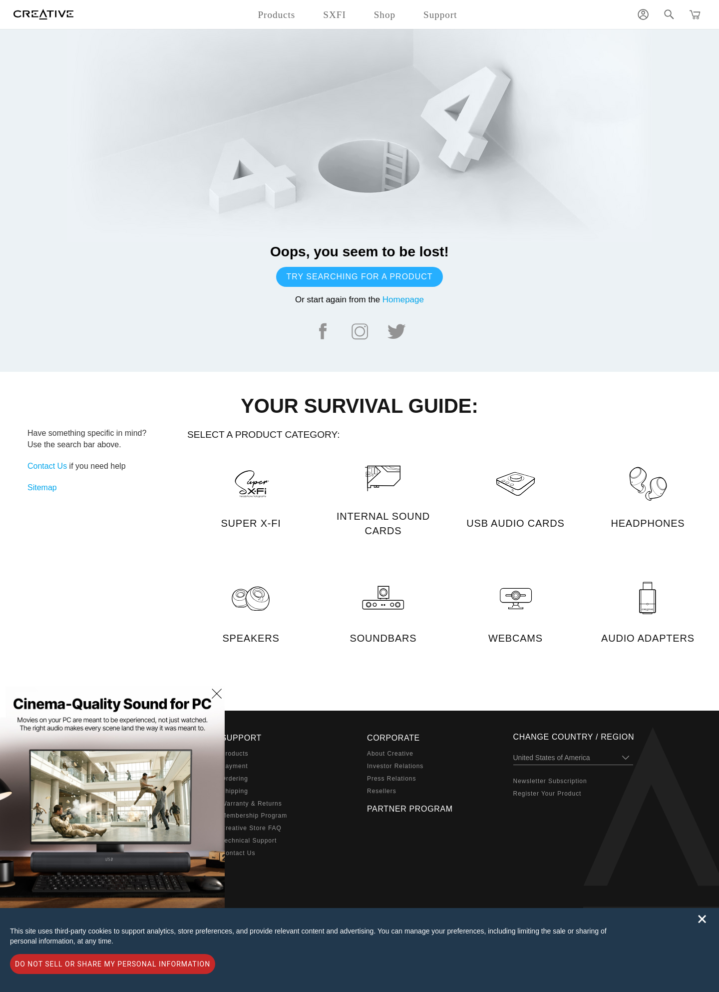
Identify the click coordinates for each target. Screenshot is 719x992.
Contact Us (47, 466)
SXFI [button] (334, 14)
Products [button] (276, 14)
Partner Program (410, 809)
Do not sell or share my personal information (112, 964)
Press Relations (391, 778)
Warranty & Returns (251, 803)
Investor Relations (395, 766)
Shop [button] (384, 14)
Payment (234, 766)
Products (235, 753)
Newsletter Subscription (550, 781)
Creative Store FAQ (251, 828)
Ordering (234, 778)
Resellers (381, 791)
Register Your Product (547, 793)
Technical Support (249, 840)
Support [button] (440, 14)
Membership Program (254, 815)
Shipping (234, 791)
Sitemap (42, 487)
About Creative (390, 753)
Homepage (403, 299)
